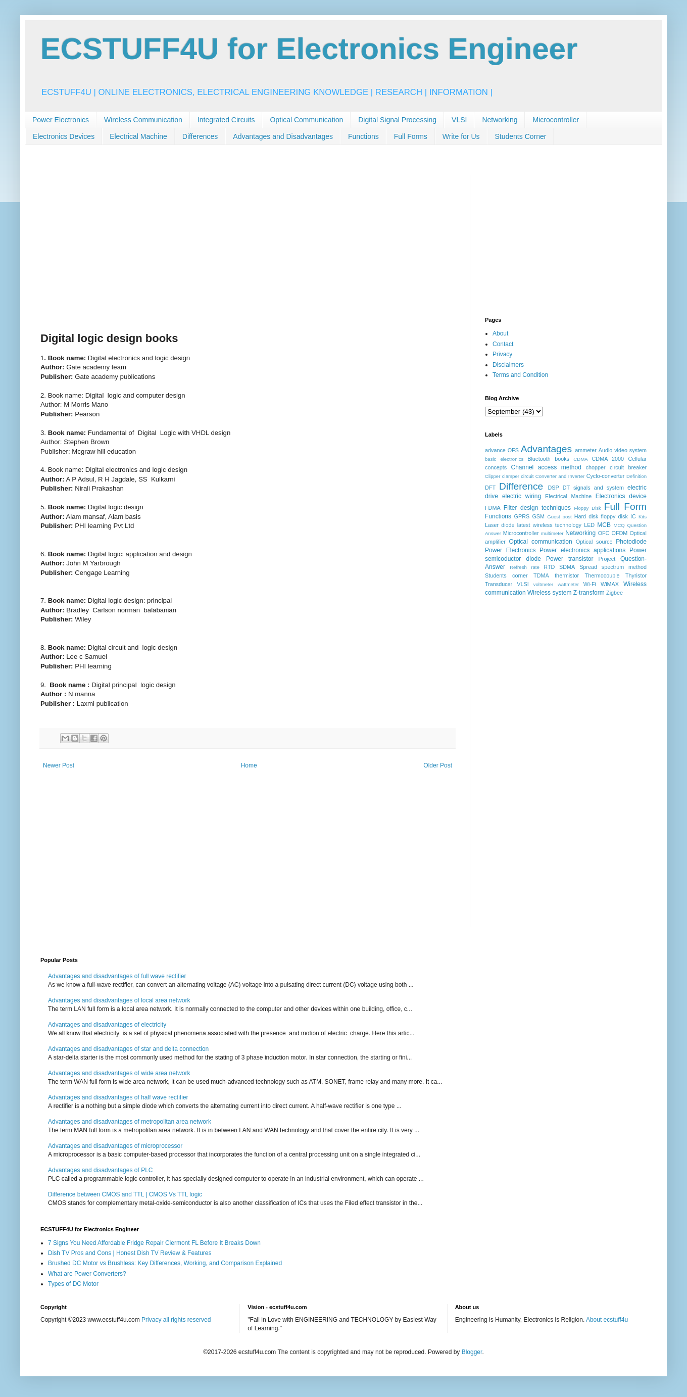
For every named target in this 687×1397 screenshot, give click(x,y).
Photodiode (631, 541)
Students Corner (521, 136)
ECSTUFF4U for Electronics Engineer (309, 49)
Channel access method (546, 467)
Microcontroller (555, 120)
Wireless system (549, 592)
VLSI (459, 120)
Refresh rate (524, 567)
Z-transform (589, 592)
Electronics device (621, 496)
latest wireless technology (549, 525)
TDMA (541, 575)
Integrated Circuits (226, 120)
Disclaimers (508, 364)
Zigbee (614, 593)
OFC (604, 533)
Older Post (437, 765)
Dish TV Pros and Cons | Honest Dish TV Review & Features (129, 1253)
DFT (490, 488)
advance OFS (502, 450)
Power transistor (569, 558)
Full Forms (410, 136)
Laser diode (500, 525)
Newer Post (58, 765)
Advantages (546, 449)
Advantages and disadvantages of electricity (107, 1024)
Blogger (472, 1352)
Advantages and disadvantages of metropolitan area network (129, 1121)
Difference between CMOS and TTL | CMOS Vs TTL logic (125, 1194)
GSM (538, 516)
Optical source (594, 542)
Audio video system (623, 450)
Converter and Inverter (559, 476)
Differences (200, 136)
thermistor (567, 575)
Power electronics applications (582, 550)
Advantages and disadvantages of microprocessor (115, 1145)
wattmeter (568, 584)
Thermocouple (602, 575)
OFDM (620, 533)
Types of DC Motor (73, 1283)
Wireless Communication (143, 120)
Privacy (502, 354)
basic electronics (504, 459)
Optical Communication (306, 120)
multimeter (552, 533)
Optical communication (540, 541)
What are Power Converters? (87, 1273)
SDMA (567, 567)
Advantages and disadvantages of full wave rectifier (117, 976)
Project (607, 559)
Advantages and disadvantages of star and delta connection (128, 1048)
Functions (363, 136)
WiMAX (610, 584)
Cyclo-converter (605, 476)
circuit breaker (628, 467)
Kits (643, 516)
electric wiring (521, 496)
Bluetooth (539, 459)
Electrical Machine (138, 136)
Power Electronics (60, 120)
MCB (604, 524)
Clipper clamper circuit (509, 476)
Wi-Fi (589, 584)
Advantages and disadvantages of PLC (100, 1170)
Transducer (498, 584)
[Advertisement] (247, 246)
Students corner (506, 575)
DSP (553, 488)
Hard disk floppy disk (601, 516)
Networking (499, 120)
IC (633, 516)
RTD (549, 567)
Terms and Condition (520, 374)
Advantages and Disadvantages (283, 136)
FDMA (493, 508)
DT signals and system (593, 488)
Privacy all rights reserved (176, 1319)
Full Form (625, 506)
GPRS (522, 516)
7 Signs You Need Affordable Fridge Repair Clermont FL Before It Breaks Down (154, 1242)
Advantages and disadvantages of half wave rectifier (118, 1097)
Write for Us (461, 136)
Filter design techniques (537, 507)
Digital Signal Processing (397, 120)
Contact (503, 344)
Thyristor (636, 575)
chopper (596, 467)
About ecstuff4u (607, 1319)
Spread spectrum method (613, 567)
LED (589, 525)
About (500, 333)
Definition (636, 476)
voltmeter (543, 584)
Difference (521, 486)
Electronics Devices (63, 136)
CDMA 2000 (608, 459)
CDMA (580, 459)
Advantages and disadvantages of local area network (119, 1000)
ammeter (586, 450)
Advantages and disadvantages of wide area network (119, 1073)
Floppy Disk (587, 508)
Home (249, 765)
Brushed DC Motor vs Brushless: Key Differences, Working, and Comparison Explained (165, 1263)
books (562, 459)
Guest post (559, 516)
